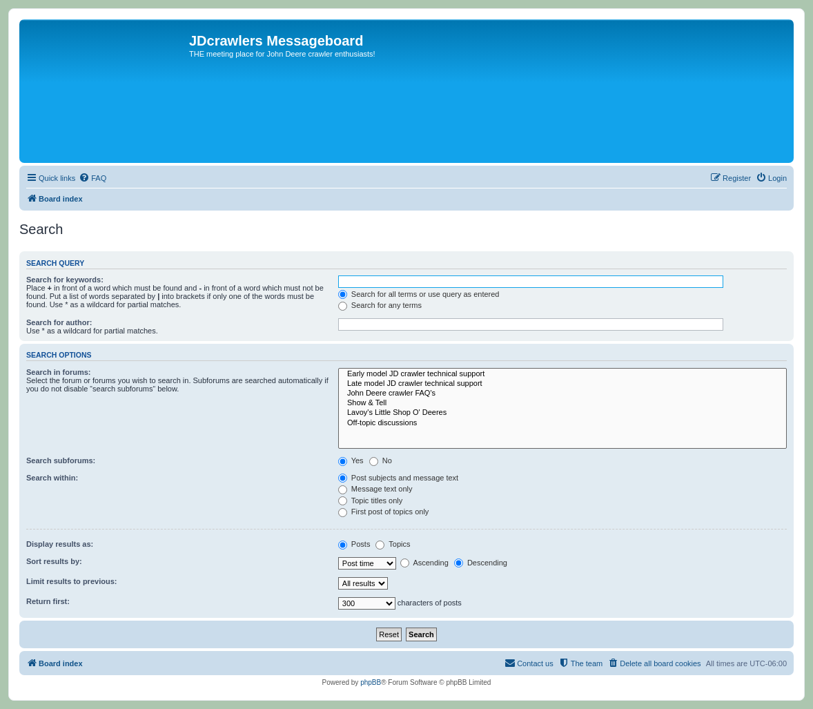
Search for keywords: (65, 279)
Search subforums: (60, 460)
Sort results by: (54, 561)
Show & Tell (562, 403)
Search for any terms (380, 305)
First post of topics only (383, 511)
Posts (354, 544)
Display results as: (59, 544)
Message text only (375, 489)
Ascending (424, 563)
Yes (351, 460)
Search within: (52, 478)
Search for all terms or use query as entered (419, 294)
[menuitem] (92, 178)
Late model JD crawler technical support (562, 384)
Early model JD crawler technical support (562, 374)
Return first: (48, 601)
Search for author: (59, 322)
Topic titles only (370, 500)
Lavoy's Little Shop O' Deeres (562, 413)
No (380, 460)
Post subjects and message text (398, 478)
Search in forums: (58, 372)
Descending (480, 563)
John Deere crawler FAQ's (562, 393)
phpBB (370, 682)
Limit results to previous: (71, 581)
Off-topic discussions (562, 423)
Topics (392, 544)
